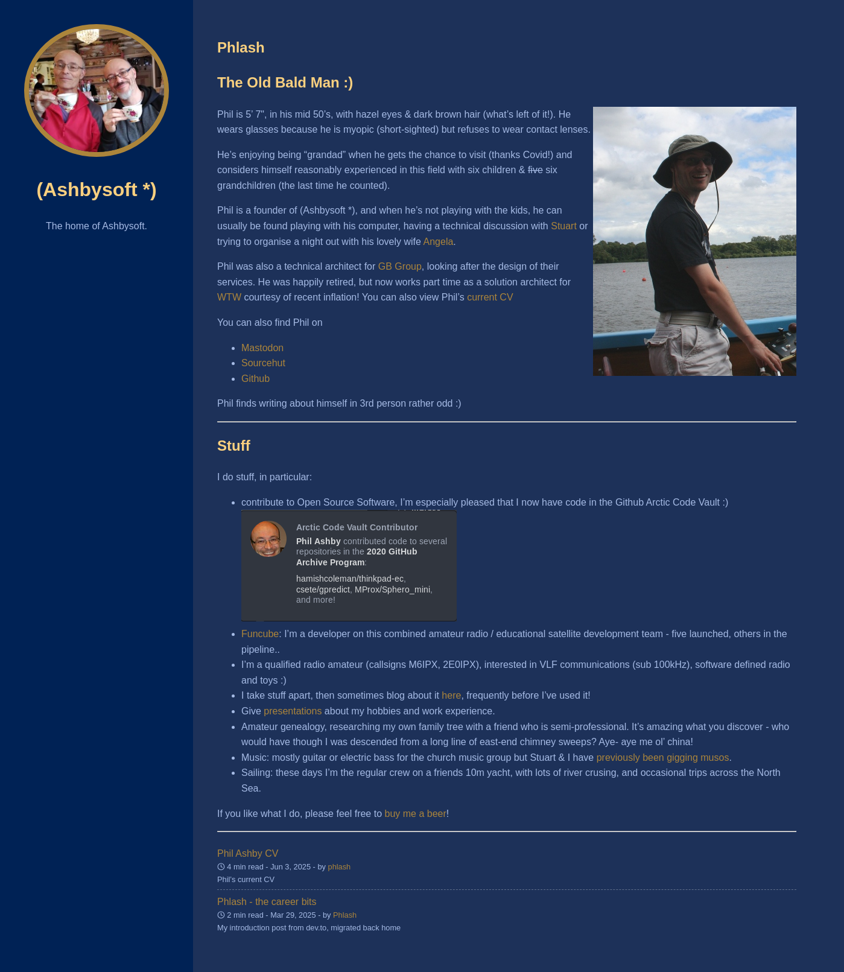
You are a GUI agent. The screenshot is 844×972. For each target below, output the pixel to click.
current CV (490, 297)
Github (255, 378)
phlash (339, 866)
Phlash (345, 915)
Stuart (564, 226)
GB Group (400, 266)
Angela (439, 242)
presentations (293, 711)
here (451, 695)
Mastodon (262, 348)
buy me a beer (415, 813)
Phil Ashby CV (247, 853)
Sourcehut (263, 363)
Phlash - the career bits (267, 902)
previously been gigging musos (663, 757)
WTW (229, 297)
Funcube (260, 634)
